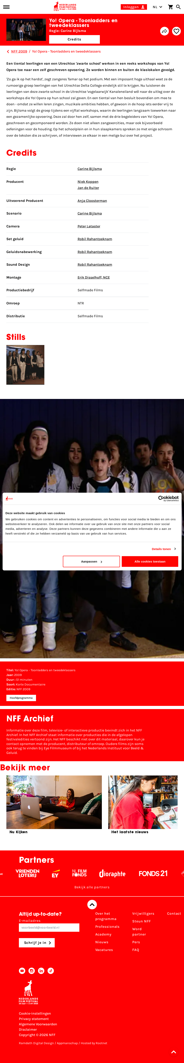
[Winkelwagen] (170, 7)
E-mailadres (49, 925)
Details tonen (161, 548)
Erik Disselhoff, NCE (94, 277)
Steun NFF (141, 921)
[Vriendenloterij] (30, 873)
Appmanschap (67, 1043)
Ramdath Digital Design (36, 1043)
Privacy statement (34, 1019)
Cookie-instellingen (35, 1013)
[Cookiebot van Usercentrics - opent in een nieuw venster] (161, 498)
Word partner (139, 931)
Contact (174, 913)
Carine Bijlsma (90, 169)
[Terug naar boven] (92, 904)
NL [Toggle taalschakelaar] (157, 7)
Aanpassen (91, 561)
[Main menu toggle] (6, 7)
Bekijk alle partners (92, 887)
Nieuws (101, 942)
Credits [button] (74, 39)
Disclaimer (28, 1029)
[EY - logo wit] (59, 873)
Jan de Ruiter (88, 188)
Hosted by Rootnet (94, 1043)
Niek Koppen (88, 181)
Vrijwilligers (143, 913)
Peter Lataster (89, 226)
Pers (136, 942)
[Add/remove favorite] (176, 31)
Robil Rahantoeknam (95, 239)
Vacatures (104, 950)
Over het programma (106, 916)
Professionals (107, 926)
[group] (54, 806)
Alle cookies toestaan (150, 561)
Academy (103, 934)
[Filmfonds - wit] (82, 873)
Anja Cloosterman (92, 200)
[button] (175, 1052)
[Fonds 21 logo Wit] (156, 873)
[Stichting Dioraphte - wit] (115, 873)
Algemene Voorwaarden (38, 1024)
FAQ (135, 950)
